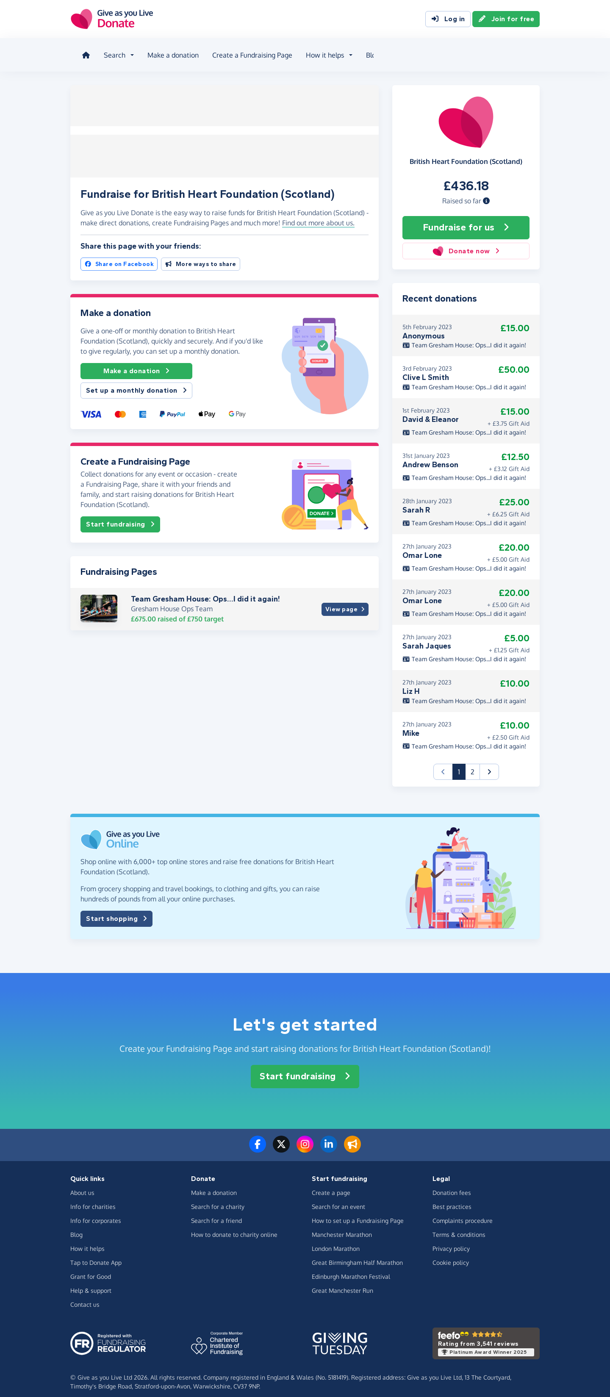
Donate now (466, 243)
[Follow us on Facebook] (257, 1142)
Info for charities (93, 1199)
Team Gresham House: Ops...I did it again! (205, 589)
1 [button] (462, 763)
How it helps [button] (320, 52)
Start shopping (116, 911)
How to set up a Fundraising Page (358, 1213)
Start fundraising (120, 515)
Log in (448, 20)
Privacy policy (451, 1241)
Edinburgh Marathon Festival (351, 1268)
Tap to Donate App (96, 1254)
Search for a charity (217, 1199)
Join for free (506, 20)
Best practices (452, 1199)
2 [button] (472, 764)
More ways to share (200, 255)
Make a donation (168, 52)
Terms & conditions (459, 1227)
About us (402, 52)
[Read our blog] (352, 1142)
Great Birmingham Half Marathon (357, 1254)
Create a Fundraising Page (248, 52)
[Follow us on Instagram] (305, 1142)
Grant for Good (90, 1268)
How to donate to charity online (234, 1227)
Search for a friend (216, 1213)
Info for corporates (95, 1213)
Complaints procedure (463, 1213)
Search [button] (110, 52)
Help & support (90, 1282)
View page (345, 600)
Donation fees (452, 1185)
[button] (486, 193)
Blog (368, 52)
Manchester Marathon (342, 1227)
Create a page (331, 1185)
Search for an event (338, 1199)
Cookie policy (451, 1254)
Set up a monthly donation (136, 382)
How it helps (87, 1241)
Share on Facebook (119, 255)
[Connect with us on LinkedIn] (328, 1142)
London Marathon (336, 1241)
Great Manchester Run (342, 1282)
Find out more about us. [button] (318, 214)
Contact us (85, 1296)
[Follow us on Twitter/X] (281, 1142)
